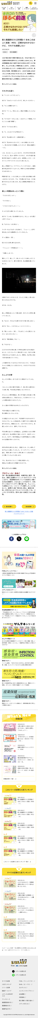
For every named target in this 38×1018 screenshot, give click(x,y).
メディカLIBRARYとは (34, 8)
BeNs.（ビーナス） (25, 984)
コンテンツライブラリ (25, 991)
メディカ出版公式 (19, 971)
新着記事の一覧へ (9, 779)
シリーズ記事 (19, 8)
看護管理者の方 (6, 1002)
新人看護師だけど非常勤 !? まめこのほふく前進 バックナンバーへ (19, 512)
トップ (3, 948)
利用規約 (21, 997)
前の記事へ (9, 506)
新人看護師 (13, 52)
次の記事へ (29, 506)
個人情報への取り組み (25, 1000)
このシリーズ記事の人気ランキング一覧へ (16, 862)
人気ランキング (11, 8)
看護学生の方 (6, 1009)
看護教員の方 (6, 1005)
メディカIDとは (23, 1004)
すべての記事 (4, 8)
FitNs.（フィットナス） (26, 981)
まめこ (5, 52)
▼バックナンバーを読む (9, 84)
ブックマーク (6, 999)
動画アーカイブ (26, 8)
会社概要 (21, 994)
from (19, 965)
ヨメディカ (22, 987)
